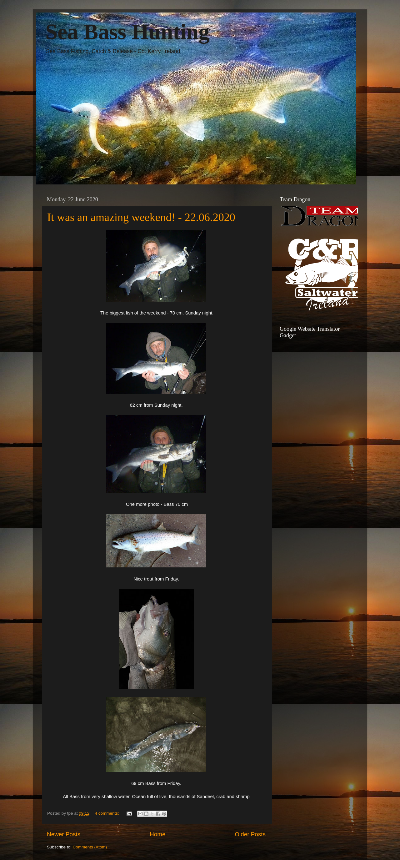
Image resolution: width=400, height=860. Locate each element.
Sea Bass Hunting (127, 32)
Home (157, 834)
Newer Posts (63, 834)
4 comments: (107, 813)
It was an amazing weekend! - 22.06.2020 (141, 217)
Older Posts (250, 834)
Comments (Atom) (90, 847)
